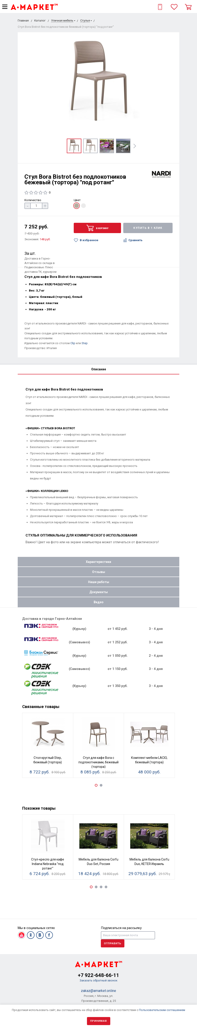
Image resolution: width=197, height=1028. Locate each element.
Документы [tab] (98, 592)
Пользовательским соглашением (162, 1010)
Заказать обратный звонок (98, 980)
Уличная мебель (62, 20)
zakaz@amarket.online (98, 991)
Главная (23, 20)
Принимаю (98, 1020)
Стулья (85, 20)
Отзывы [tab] (98, 572)
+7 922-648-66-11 (98, 975)
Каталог (39, 20)
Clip (72, 343)
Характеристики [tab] (98, 562)
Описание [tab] (98, 369)
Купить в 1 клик (147, 228)
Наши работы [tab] (98, 582)
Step (85, 343)
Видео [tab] (99, 602)
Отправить (112, 943)
